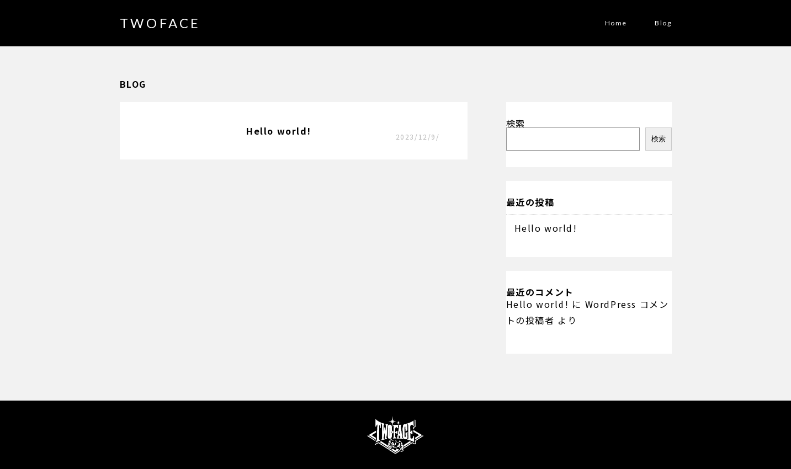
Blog (663, 23)
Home (616, 23)
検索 (515, 123)
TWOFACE (160, 23)
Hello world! (545, 227)
